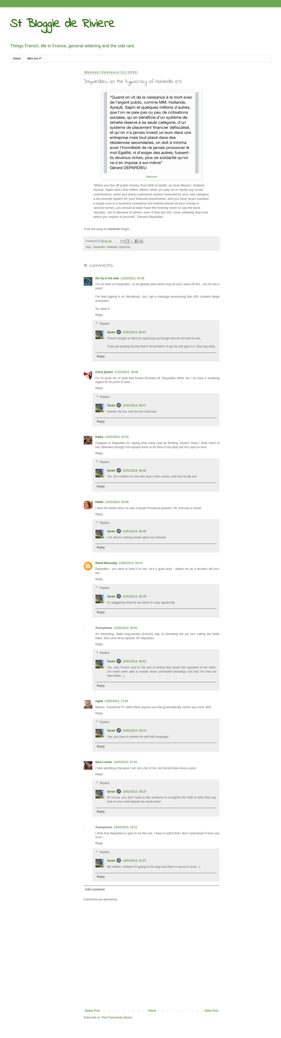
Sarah (111, 332)
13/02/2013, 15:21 (125, 827)
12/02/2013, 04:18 (130, 563)
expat (99, 701)
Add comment (95, 889)
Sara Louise (103, 762)
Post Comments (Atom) (116, 1017)
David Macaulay (106, 563)
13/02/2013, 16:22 (134, 860)
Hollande (112, 246)
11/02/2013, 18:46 (126, 372)
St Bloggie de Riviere (62, 24)
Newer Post (92, 1010)
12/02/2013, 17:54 (116, 701)
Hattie (99, 502)
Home (17, 58)
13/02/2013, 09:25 (134, 791)
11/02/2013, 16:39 (132, 278)
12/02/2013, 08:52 (134, 661)
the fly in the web (107, 278)
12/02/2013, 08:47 (134, 332)
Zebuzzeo (151, 176)
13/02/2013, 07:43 (125, 762)
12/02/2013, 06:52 (125, 628)
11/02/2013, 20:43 (117, 437)
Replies (104, 323)
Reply (99, 315)
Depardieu (99, 246)
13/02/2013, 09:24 (134, 730)
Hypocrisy (124, 246)
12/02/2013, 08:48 (134, 470)
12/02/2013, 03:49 (117, 502)
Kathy (99, 437)
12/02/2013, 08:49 (134, 596)
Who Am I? (34, 58)
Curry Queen (104, 372)
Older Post (211, 1010)
